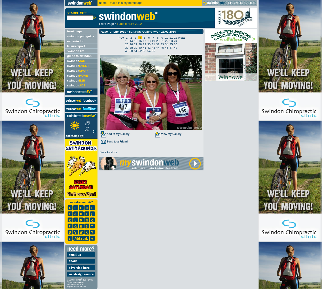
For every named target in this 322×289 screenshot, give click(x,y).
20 (157, 41)
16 (140, 41)
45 (162, 47)
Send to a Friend (114, 141)
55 (153, 51)
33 (162, 44)
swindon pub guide (80, 36)
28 (140, 44)
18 (149, 41)
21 (162, 41)
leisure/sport (76, 46)
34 (166, 44)
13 (127, 41)
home (102, 2)
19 (153, 41)
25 (127, 44)
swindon (76, 61)
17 (144, 41)
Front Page (106, 23)
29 (144, 44)
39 (135, 47)
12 (175, 37)
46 (166, 47)
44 (157, 47)
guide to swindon (79, 56)
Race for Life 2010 (129, 23)
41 (144, 47)
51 (135, 51)
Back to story (108, 152)
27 (135, 44)
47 (171, 47)
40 (140, 47)
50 (131, 51)
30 (149, 44)
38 (131, 47)
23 (171, 41)
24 (175, 41)
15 (135, 41)
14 (131, 41)
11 (171, 37)
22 (166, 41)
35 (171, 44)
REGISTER (247, 3)
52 (140, 51)
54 (149, 51)
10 (166, 37)
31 (153, 44)
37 (127, 47)
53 (144, 51)
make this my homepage (125, 2)
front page (74, 31)
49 (127, 51)
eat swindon (75, 41)
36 (175, 44)
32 (157, 44)
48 (175, 47)
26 (131, 44)
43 (153, 47)
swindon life (75, 51)
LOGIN (233, 3)
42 (149, 47)
